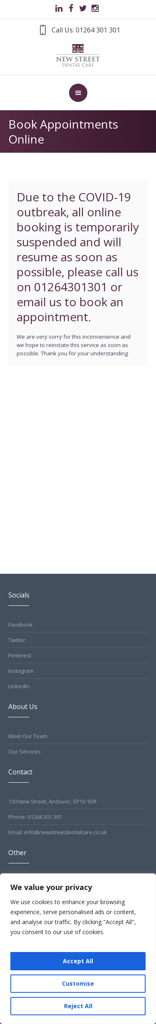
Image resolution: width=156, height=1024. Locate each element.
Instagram (21, 670)
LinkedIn (19, 686)
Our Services (24, 751)
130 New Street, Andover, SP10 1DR (52, 801)
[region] (78, 948)
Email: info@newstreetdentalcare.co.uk (57, 832)
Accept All (78, 961)
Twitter (16, 640)
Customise (78, 983)
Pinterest (19, 655)
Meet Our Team (27, 736)
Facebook (20, 624)
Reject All (78, 1006)
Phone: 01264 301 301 (35, 817)
